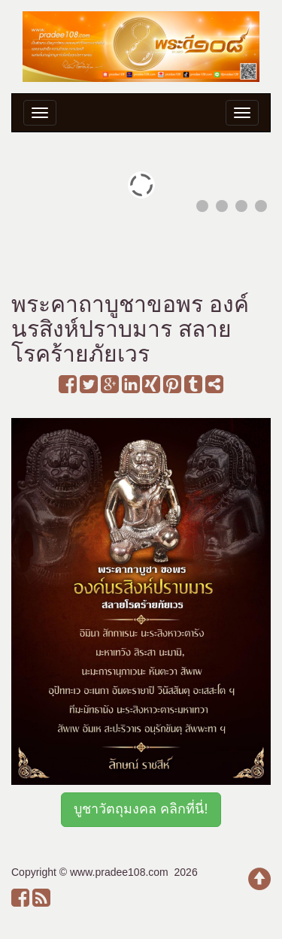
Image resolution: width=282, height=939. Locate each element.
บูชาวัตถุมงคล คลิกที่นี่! (141, 808)
